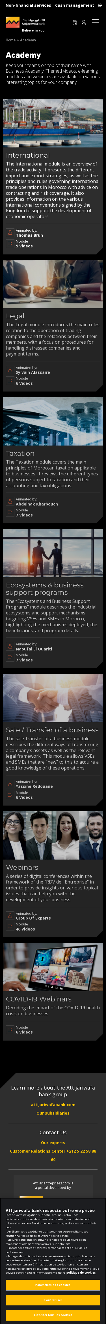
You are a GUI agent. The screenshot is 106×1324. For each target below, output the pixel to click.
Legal (15, 316)
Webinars (22, 867)
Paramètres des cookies (52, 1289)
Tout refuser (53, 1304)
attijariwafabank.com (53, 1104)
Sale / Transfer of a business (52, 730)
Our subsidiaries (53, 1113)
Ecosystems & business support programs (45, 588)
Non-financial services (28, 5)
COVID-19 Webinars (39, 999)
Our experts (53, 1142)
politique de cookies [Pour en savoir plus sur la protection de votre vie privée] (81, 1277)
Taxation (20, 453)
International (28, 155)
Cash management (74, 5)
